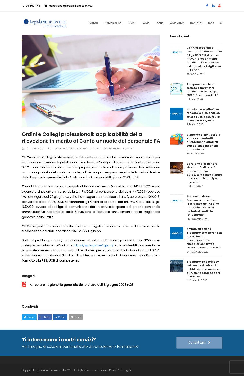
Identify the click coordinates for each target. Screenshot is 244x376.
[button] (221, 23)
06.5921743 (33, 5)
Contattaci (199, 342)
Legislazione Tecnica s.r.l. (49, 370)
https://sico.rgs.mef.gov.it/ (93, 245)
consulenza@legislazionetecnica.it (71, 5)
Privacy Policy (108, 370)
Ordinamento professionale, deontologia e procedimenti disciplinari (93, 148)
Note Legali (124, 370)
